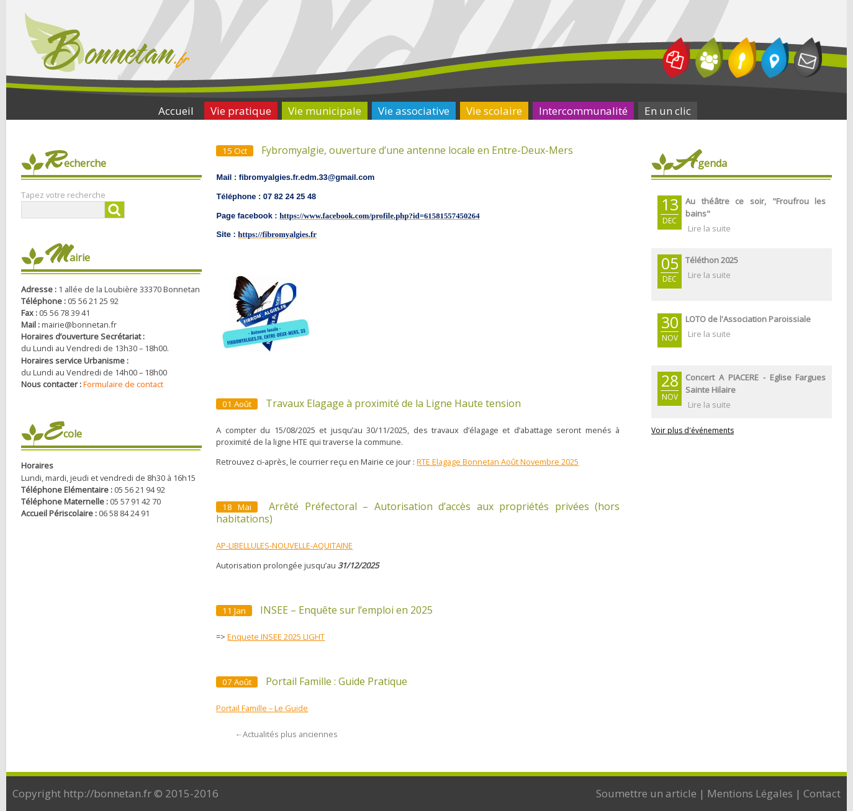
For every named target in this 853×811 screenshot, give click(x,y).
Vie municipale (324, 111)
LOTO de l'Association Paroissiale (748, 319)
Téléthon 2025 (711, 260)
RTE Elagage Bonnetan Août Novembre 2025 (498, 461)
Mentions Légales (750, 793)
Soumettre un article (646, 793)
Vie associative (413, 111)
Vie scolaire (494, 111)
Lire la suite (709, 228)
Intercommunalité (583, 111)
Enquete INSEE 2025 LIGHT (276, 636)
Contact (822, 793)
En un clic (667, 111)
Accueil (176, 111)
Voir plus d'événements (692, 430)
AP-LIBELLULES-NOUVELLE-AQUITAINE (284, 545)
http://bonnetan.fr (107, 793)
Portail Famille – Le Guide (262, 708)
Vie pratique (240, 111)
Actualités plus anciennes (286, 734)
